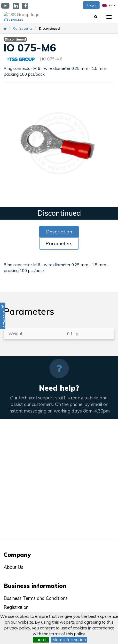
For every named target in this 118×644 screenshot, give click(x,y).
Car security (22, 28)
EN (109, 5)
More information (69, 639)
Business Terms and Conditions (36, 598)
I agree (40, 639)
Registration (16, 607)
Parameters (59, 243)
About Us (13, 567)
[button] (2, 316)
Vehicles (15, 19)
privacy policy (17, 627)
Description (59, 232)
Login (91, 5)
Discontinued (49, 28)
